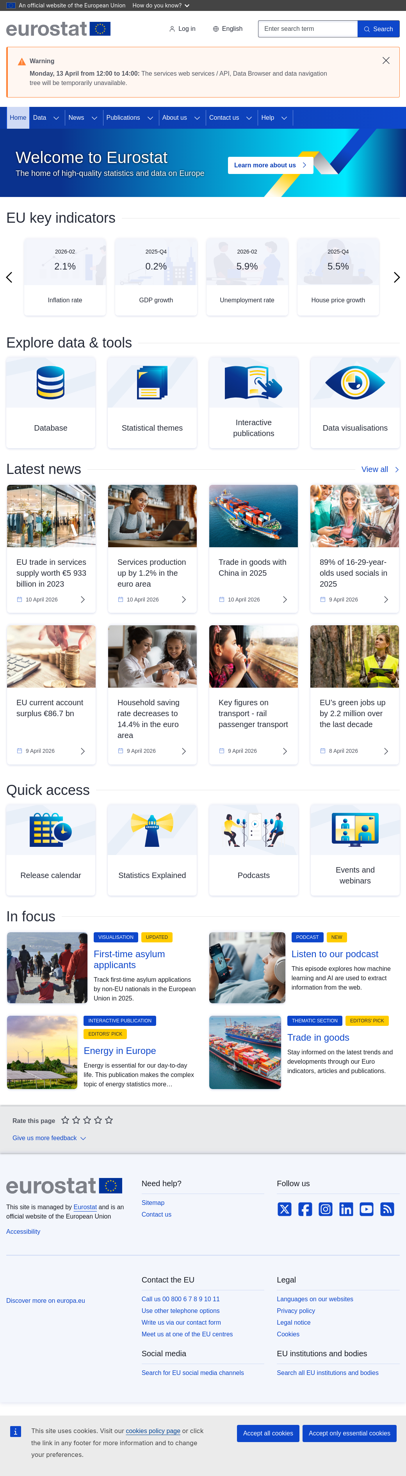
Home (18, 117)
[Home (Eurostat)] (58, 29)
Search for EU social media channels (193, 1373)
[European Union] (34, 1282)
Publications (123, 117)
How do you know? (161, 5)
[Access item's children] (56, 118)
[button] (228, 28)
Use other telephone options (181, 1310)
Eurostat (85, 1207)
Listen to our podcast (335, 954)
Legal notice (293, 1322)
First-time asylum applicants (129, 959)
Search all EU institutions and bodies (328, 1373)
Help (267, 117)
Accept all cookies (268, 1433)
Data (39, 117)
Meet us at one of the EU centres (187, 1334)
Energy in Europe (120, 1050)
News (76, 117)
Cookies (288, 1334)
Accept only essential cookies (349, 1433)
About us (174, 117)
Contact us (224, 117)
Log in (182, 28)
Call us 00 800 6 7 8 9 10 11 (181, 1299)
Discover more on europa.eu (45, 1300)
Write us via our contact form (181, 1322)
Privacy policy (296, 1310)
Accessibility (23, 1231)
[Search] (379, 28)
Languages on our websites (315, 1299)
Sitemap (153, 1202)
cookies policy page (153, 1431)
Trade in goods (318, 1037)
